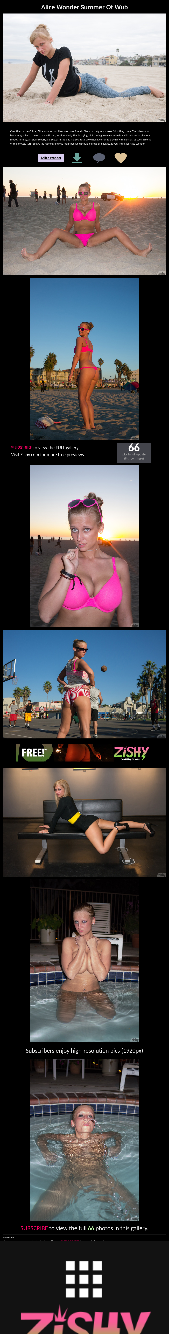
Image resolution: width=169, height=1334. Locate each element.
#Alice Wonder (50, 158)
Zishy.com (29, 454)
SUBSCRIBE (21, 447)
